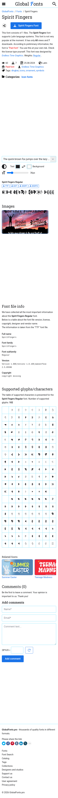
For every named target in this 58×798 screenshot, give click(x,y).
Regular (37, 55)
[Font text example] (26, 159)
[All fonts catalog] (19, 11)
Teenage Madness (43, 577)
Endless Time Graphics (12, 55)
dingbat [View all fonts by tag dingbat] (15, 70)
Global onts (29, 4)
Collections (7, 766)
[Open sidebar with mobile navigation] (3, 4)
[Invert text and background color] (23, 166)
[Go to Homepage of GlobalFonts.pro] (8, 11)
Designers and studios (12, 769)
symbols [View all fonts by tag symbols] (40, 70)
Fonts (4, 751)
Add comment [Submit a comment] (13, 658)
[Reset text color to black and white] (4, 166)
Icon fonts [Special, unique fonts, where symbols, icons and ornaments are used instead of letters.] (27, 76)
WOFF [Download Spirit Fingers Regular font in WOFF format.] (23, 186)
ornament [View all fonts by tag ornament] (30, 70)
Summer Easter (9, 577)
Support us (7, 773)
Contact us (7, 777)
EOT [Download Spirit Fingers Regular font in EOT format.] (14, 186)
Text (15, 166)
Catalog (5, 758)
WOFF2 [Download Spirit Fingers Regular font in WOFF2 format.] (34, 186)
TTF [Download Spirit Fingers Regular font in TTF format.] (6, 186)
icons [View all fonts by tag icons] (22, 70)
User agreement (9, 781)
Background (35, 166)
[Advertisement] (29, 116)
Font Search (7, 754)
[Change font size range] (17, 173)
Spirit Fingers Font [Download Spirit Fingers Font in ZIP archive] (26, 25)
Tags (4, 762)
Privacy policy (8, 785)
